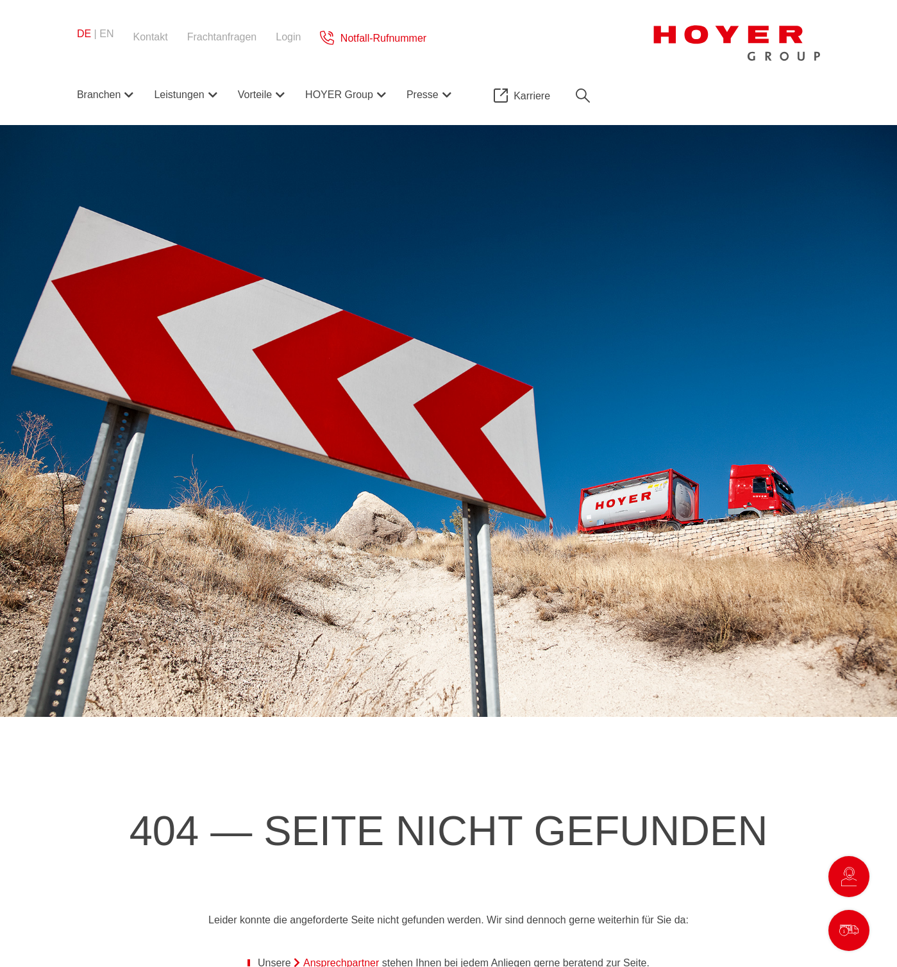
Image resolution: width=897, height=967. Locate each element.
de (84, 33)
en (106, 33)
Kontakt (150, 36)
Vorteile (255, 94)
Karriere (532, 95)
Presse (423, 94)
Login (288, 36)
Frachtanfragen (222, 36)
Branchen (99, 94)
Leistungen (179, 94)
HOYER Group (339, 94)
